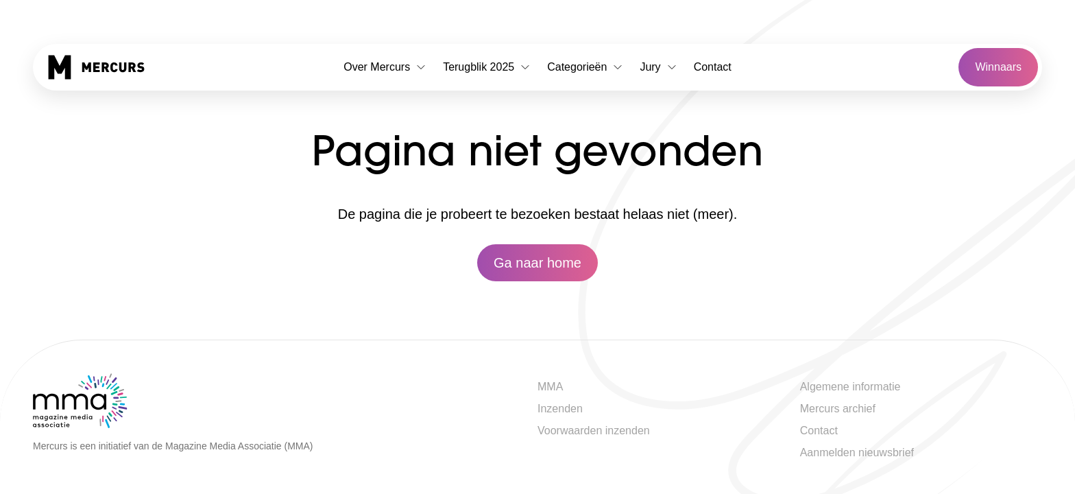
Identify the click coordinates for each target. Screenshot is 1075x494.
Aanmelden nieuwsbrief (857, 452)
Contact (713, 67)
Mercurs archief (837, 408)
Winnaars (998, 67)
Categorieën (585, 67)
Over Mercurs (384, 67)
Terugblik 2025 (487, 67)
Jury (658, 67)
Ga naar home (537, 262)
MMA (550, 386)
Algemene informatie (850, 386)
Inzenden (560, 408)
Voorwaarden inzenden (594, 430)
